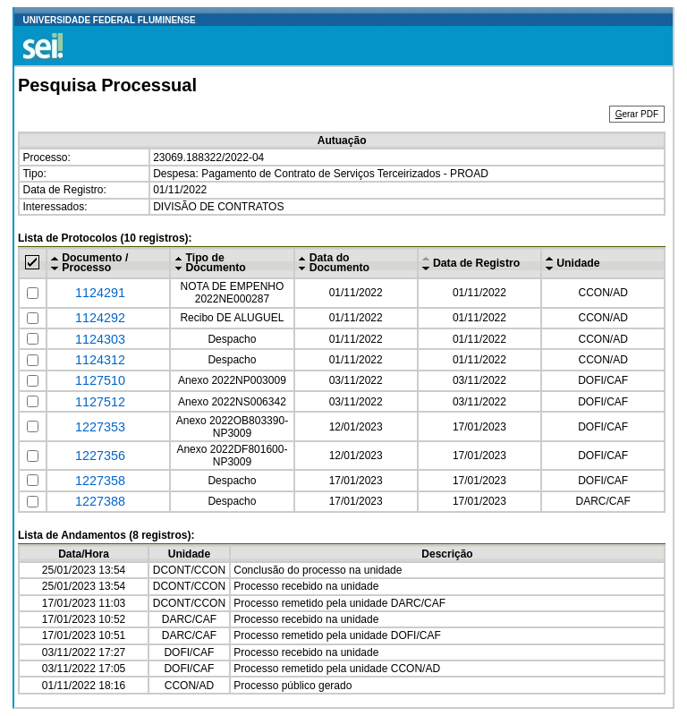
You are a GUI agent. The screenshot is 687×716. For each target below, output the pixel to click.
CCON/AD (603, 292)
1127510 (100, 380)
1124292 (100, 318)
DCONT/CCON (189, 570)
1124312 (100, 360)
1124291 (100, 293)
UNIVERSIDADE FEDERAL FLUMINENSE (109, 20)
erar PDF (636, 114)
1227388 (100, 501)
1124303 (100, 339)
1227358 (100, 480)
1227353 (100, 427)
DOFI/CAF (603, 380)
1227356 (100, 455)
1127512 (100, 402)
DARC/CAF (603, 501)
